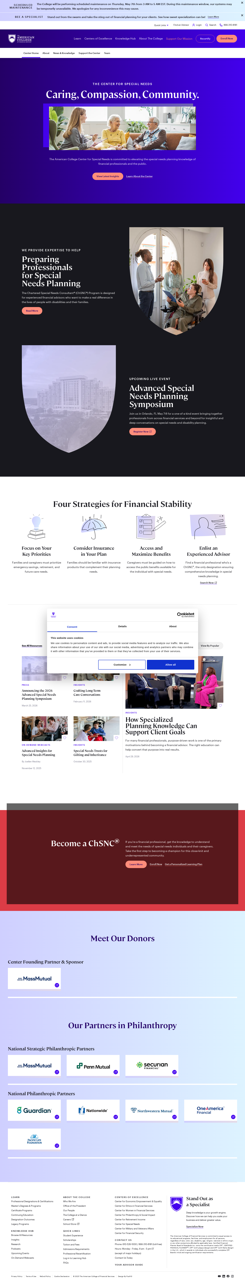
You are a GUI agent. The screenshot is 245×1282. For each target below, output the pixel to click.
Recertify (205, 38)
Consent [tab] (72, 626)
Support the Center (89, 53)
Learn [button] (77, 38)
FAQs (66, 1262)
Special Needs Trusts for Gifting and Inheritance (90, 753)
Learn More (213, 16)
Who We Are (69, 1201)
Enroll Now (227, 38)
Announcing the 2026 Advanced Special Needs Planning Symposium (39, 695)
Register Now (142, 431)
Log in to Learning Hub (74, 1258)
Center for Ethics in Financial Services (133, 1206)
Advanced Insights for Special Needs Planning (38, 753)
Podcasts (15, 1249)
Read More (32, 310)
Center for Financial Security (129, 1233)
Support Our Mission (179, 38)
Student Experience (73, 1235)
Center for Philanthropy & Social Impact (135, 1215)
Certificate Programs (21, 1210)
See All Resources (32, 645)
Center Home (31, 53)
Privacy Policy (16, 1276)
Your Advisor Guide (129, 1265)
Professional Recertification (77, 1253)
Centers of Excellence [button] (98, 38)
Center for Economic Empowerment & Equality (138, 1201)
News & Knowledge (64, 53)
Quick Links (160, 25)
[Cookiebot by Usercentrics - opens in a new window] (179, 614)
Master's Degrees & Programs (26, 1206)
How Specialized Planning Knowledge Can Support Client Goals (161, 726)
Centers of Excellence (132, 1197)
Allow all (170, 664)
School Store (70, 1224)
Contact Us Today (124, 1258)
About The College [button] (151, 38)
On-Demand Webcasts (22, 1258)
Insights (15, 1239)
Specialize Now (194, 1226)
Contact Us (123, 1240)
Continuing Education (22, 1215)
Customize (122, 664)
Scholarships (69, 1240)
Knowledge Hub (22, 1231)
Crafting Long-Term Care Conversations (87, 693)
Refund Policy (45, 1276)
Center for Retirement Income (130, 1219)
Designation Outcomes (23, 1219)
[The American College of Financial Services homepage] (21, 38)
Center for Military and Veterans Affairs (134, 1228)
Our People (69, 1210)
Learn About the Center (139, 176)
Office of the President (74, 1206)
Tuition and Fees (71, 1244)
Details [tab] (122, 626)
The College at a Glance (75, 1215)
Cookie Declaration (62, 1276)
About (45, 53)
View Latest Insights (108, 176)
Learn (15, 1197)
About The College (77, 1197)
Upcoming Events (20, 1253)
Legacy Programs (20, 1224)
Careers (67, 1219)
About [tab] (173, 626)
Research (15, 1244)
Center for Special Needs (127, 1224)
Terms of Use (31, 1276)
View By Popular (210, 645)
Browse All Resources (22, 1235)
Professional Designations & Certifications (32, 1201)
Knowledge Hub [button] (125, 38)
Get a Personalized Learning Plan (183, 864)
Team (107, 53)
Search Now (208, 582)
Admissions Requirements (76, 1249)
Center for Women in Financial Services (134, 1210)
